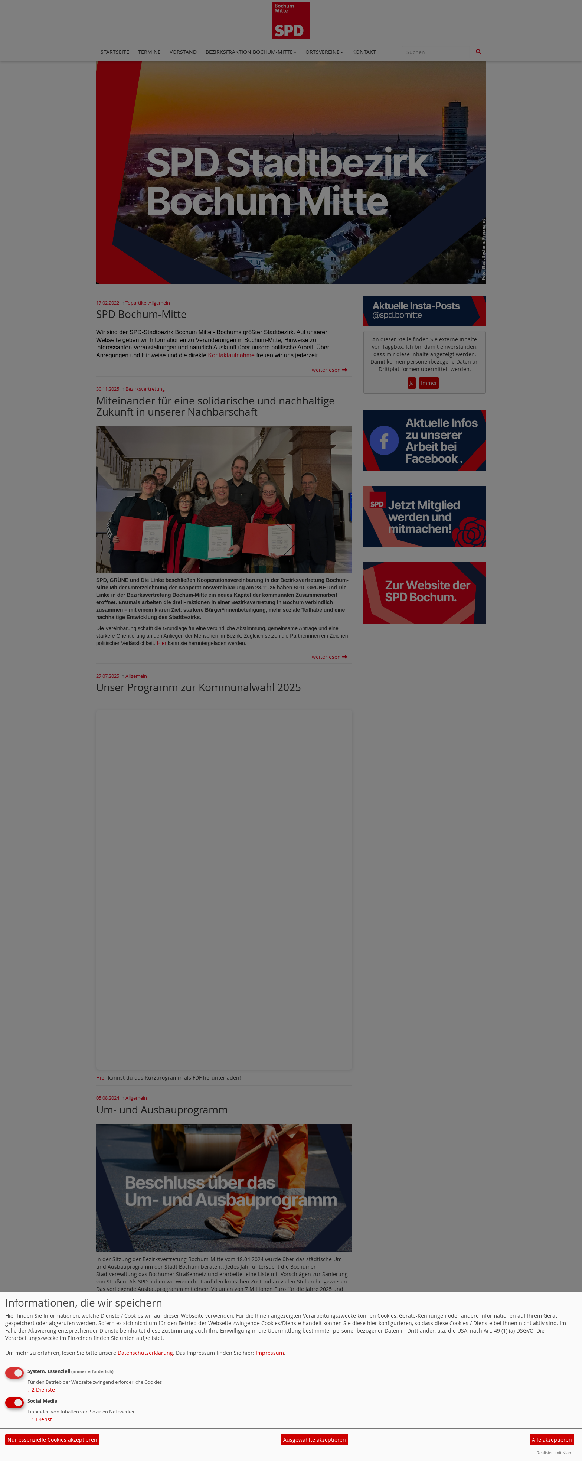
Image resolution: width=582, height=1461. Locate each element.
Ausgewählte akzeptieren (314, 1439)
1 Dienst (39, 1419)
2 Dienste (41, 1389)
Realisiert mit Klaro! (555, 1452)
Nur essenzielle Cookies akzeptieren (52, 1439)
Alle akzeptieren (552, 1439)
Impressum (270, 1352)
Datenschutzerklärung (145, 1352)
